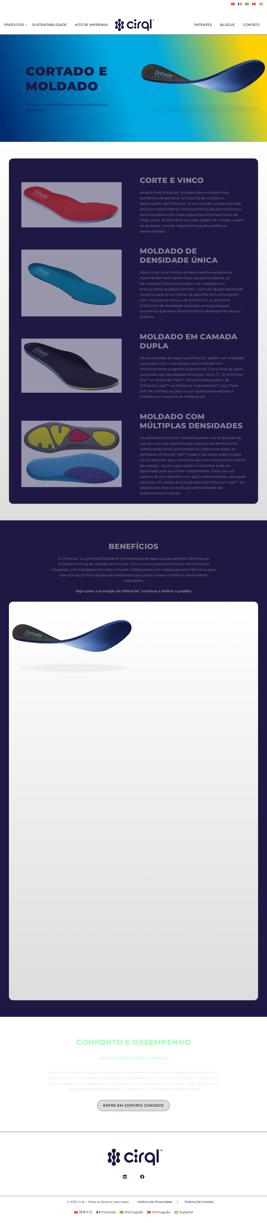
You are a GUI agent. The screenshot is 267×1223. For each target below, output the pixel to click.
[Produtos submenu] (26, 25)
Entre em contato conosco (133, 1105)
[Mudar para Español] (261, 4)
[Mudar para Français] (240, 4)
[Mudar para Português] (254, 4)
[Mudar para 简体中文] (233, 4)
